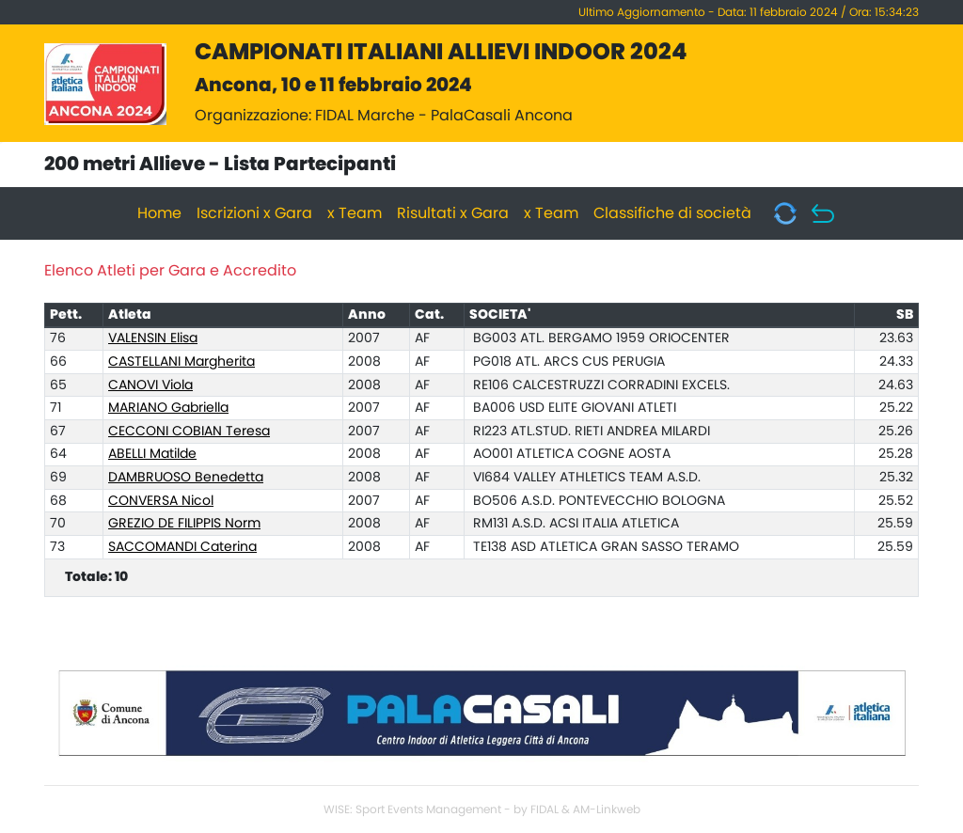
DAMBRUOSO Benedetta (185, 477)
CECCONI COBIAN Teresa (189, 431)
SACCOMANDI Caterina (182, 547)
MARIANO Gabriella (168, 408)
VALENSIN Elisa (152, 338)
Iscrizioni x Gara (254, 213)
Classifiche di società (672, 213)
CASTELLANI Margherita (181, 362)
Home (159, 213)
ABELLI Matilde (152, 454)
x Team (354, 213)
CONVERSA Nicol (160, 501)
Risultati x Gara (453, 213)
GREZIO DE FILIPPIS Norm (184, 523)
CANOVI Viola (150, 385)
